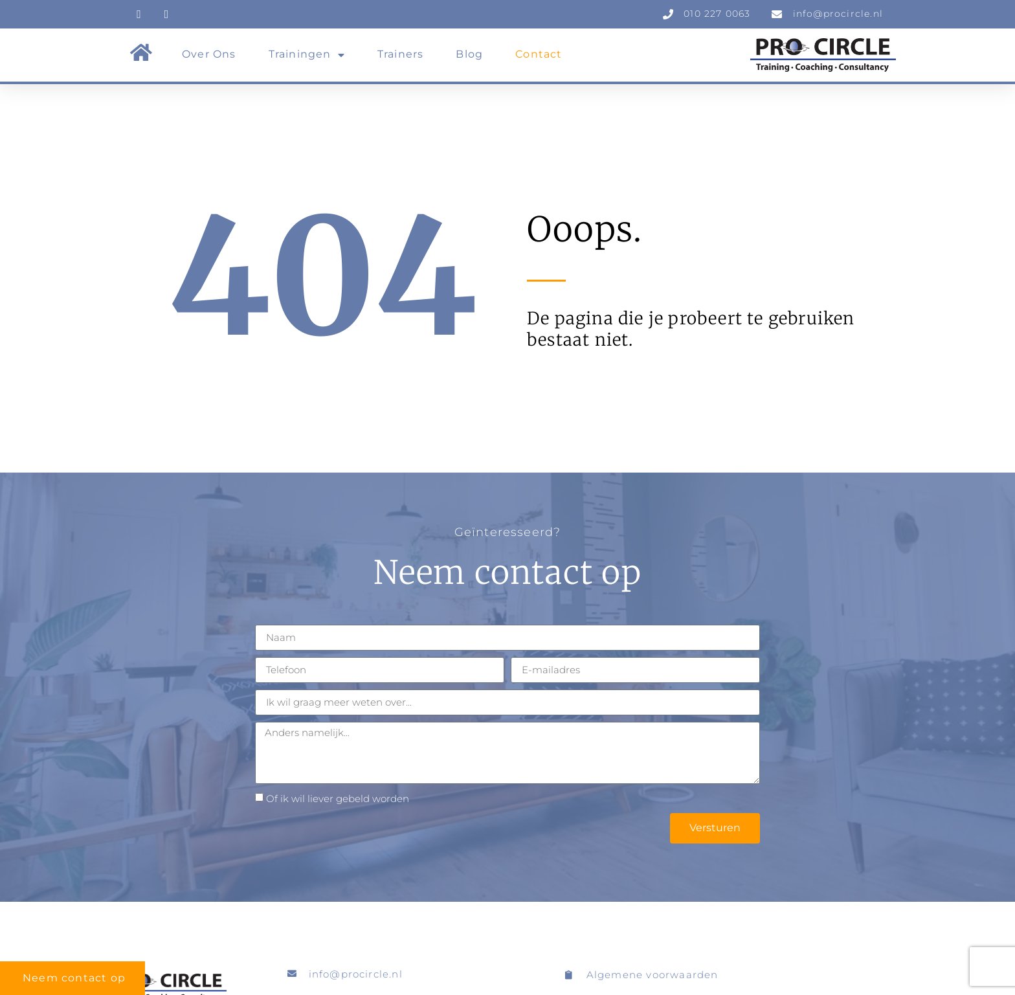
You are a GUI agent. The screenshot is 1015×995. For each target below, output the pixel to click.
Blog (469, 54)
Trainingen (307, 55)
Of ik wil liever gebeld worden (337, 798)
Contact (538, 54)
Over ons (209, 54)
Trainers (400, 54)
